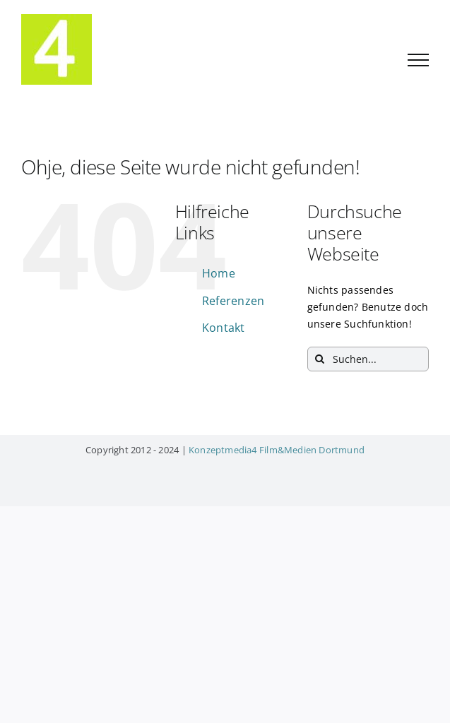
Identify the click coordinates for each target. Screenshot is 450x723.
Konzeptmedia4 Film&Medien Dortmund (277, 449)
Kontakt (223, 327)
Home (218, 273)
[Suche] (319, 359)
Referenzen (233, 301)
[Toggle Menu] (418, 60)
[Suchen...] (368, 359)
